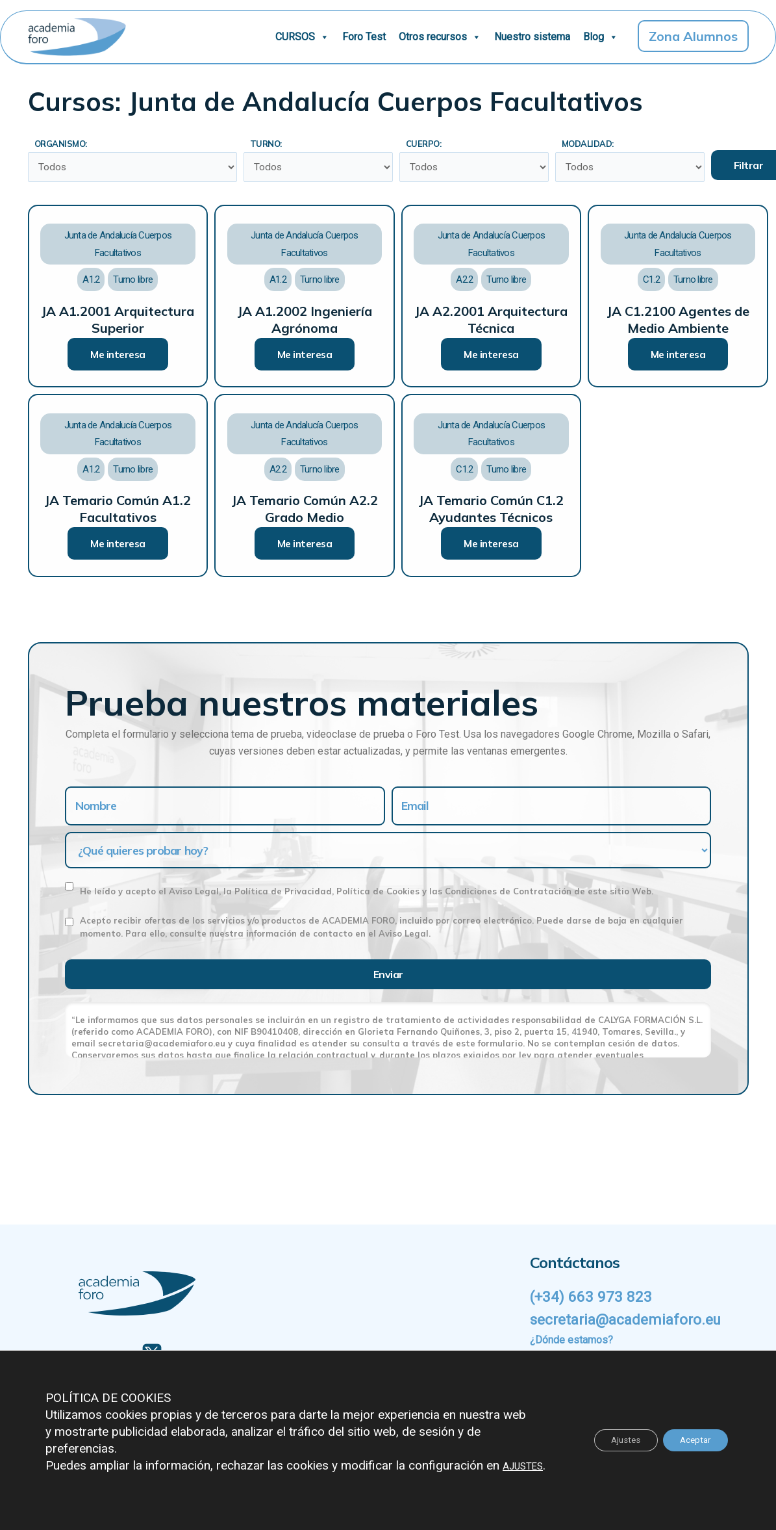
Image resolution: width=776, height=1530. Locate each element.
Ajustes (615, 1432)
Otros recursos (440, 37)
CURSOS (302, 37)
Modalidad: (592, 143)
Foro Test (364, 37)
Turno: (270, 143)
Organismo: (60, 143)
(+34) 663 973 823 (592, 1297)
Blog (600, 37)
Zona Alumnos (693, 36)
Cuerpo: (428, 143)
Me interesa (118, 355)
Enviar (388, 975)
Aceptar (691, 1432)
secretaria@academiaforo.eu (631, 1319)
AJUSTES (71, 1465)
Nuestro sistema (532, 37)
